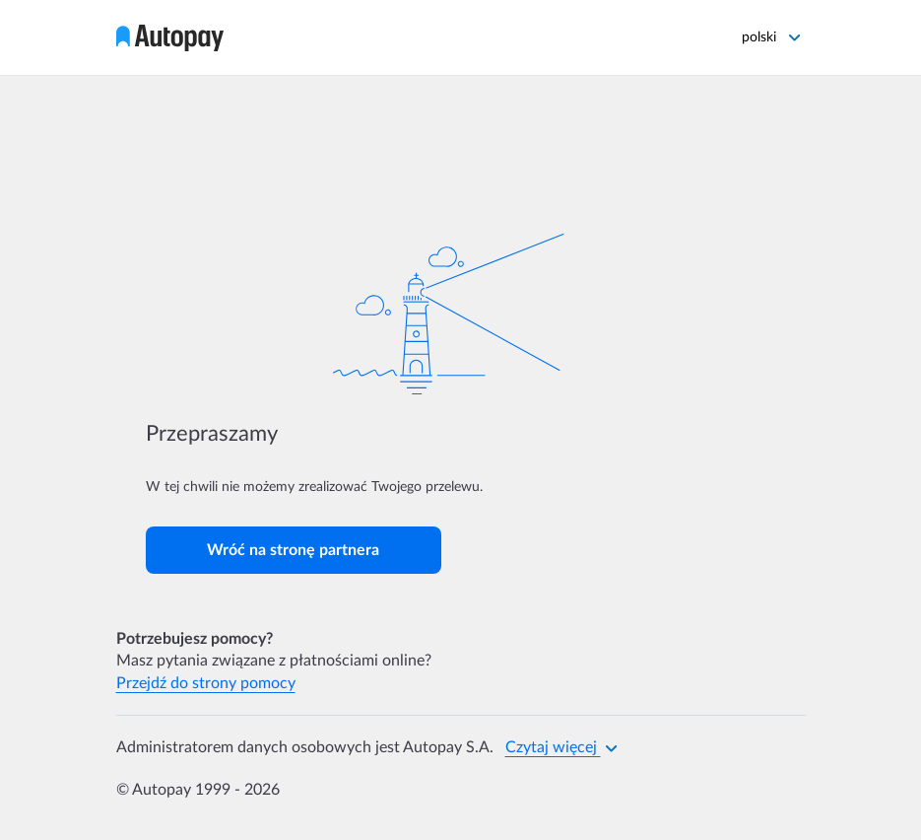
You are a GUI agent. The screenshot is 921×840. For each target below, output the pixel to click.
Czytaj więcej (561, 747)
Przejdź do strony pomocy (206, 683)
